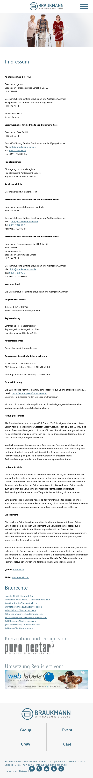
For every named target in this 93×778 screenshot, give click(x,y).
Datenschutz (26, 771)
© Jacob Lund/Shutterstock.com (20, 610)
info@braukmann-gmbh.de (51, 765)
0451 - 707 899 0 (24, 765)
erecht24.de (18, 569)
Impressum (11, 771)
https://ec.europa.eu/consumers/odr (29, 393)
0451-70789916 (17, 150)
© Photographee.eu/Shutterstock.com (23, 607)
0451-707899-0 (17, 225)
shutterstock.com (20, 577)
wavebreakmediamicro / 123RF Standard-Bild (27, 599)
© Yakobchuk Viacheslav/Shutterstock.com (26, 617)
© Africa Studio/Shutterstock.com (21, 603)
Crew (25, 744)
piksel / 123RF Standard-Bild (19, 596)
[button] (84, 6)
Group (25, 730)
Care (67, 744)
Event (67, 730)
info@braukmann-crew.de (23, 269)
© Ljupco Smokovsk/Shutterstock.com (24, 614)
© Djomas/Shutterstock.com (19, 628)
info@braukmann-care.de (23, 147)
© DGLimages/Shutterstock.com (20, 621)
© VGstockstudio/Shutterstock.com (22, 624)
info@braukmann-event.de (24, 221)
